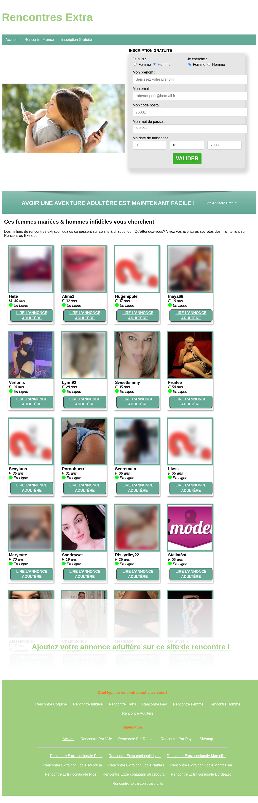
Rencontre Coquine (51, 704)
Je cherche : (197, 59)
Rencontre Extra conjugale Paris (76, 756)
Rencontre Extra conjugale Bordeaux (201, 774)
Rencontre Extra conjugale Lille (138, 783)
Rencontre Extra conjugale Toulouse (72, 765)
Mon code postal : (147, 105)
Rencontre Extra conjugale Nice (70, 774)
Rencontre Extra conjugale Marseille (196, 756)
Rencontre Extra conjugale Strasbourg (134, 774)
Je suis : (139, 59)
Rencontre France (39, 40)
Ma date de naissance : (151, 138)
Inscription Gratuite (76, 40)
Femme (143, 64)
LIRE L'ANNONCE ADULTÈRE (31, 315)
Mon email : (142, 89)
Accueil (11, 40)
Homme (161, 64)
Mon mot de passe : (149, 122)
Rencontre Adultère (137, 713)
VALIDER (187, 158)
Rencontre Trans (122, 704)
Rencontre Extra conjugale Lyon (135, 756)
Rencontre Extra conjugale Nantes (136, 765)
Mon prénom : (144, 72)
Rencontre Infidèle (88, 704)
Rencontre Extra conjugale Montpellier (201, 765)
